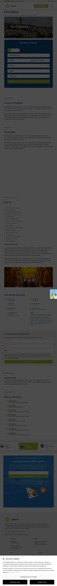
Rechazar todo (15, 582)
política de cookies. (14, 572)
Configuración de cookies (28, 577)
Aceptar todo (42, 582)
